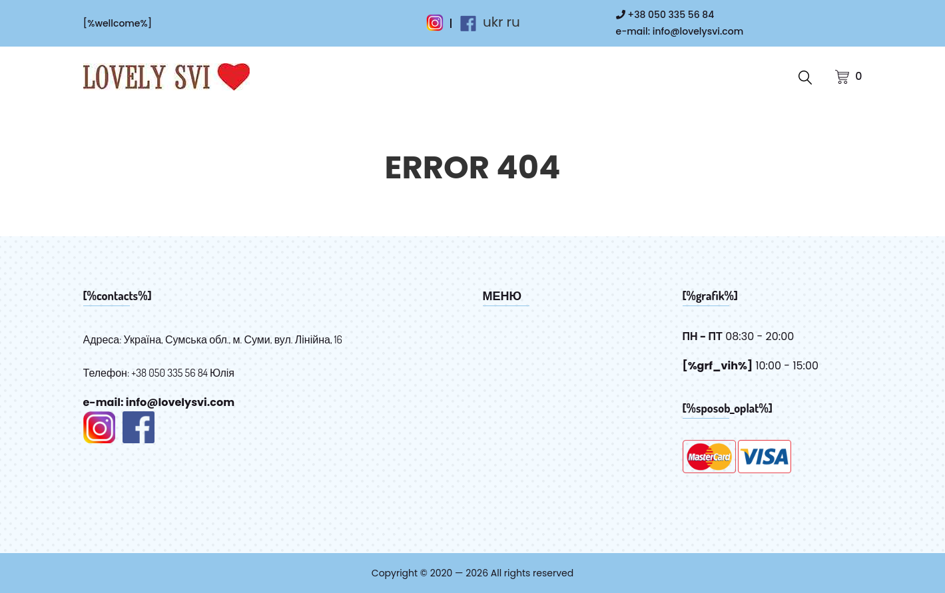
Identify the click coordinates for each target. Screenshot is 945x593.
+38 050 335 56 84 (665, 14)
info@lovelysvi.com (698, 31)
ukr (493, 22)
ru (512, 22)
